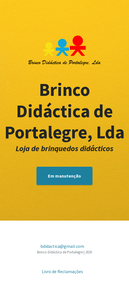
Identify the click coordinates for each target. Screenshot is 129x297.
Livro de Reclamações (62, 271)
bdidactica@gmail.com (62, 246)
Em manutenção (64, 176)
